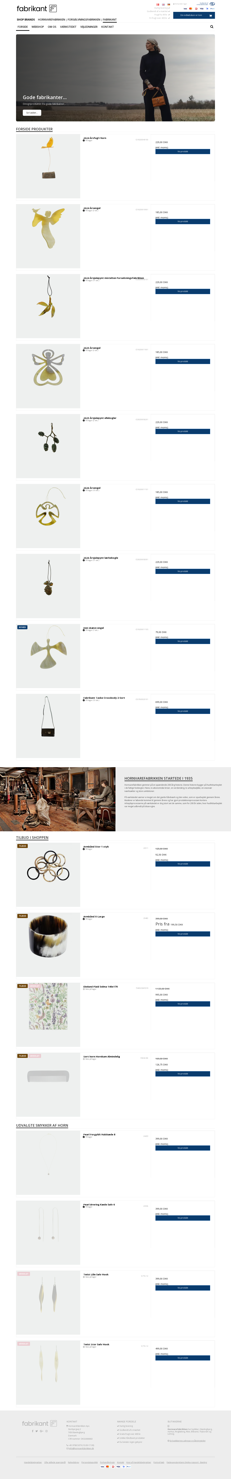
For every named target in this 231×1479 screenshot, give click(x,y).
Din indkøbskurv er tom (197, 15)
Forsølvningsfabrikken (84, 19)
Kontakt (107, 27)
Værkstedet (68, 27)
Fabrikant (110, 19)
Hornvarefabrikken (51, 19)
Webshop (38, 27)
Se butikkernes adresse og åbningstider (188, 1440)
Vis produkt (183, 151)
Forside (23, 27)
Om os (52, 27)
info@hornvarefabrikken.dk (81, 1448)
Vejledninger (89, 27)
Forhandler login (180, 4)
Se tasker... (32, 112)
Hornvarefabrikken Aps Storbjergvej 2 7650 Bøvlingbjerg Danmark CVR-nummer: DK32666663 (80, 1432)
